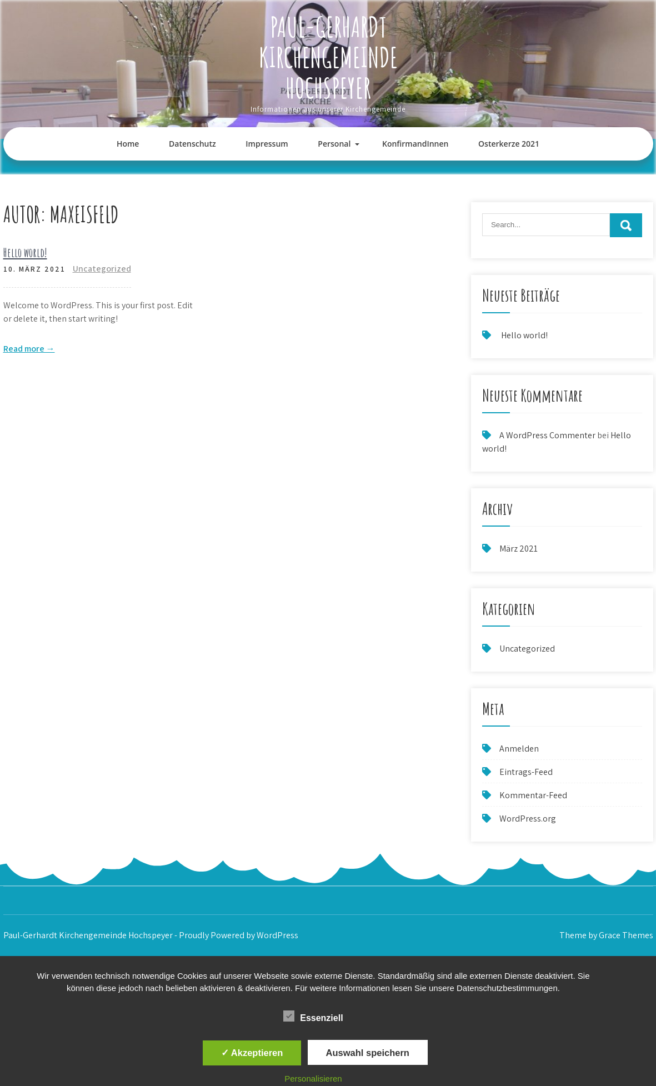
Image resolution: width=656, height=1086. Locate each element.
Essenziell (313, 1016)
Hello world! (25, 252)
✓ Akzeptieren (252, 1053)
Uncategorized (102, 268)
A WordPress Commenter (547, 435)
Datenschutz (192, 143)
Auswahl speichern (367, 1053)
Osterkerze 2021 (508, 143)
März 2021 (518, 548)
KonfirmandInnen (415, 143)
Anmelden (519, 748)
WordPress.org (527, 818)
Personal (334, 143)
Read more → (29, 348)
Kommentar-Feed (533, 795)
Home (128, 143)
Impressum (267, 143)
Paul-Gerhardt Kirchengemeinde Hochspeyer (328, 57)
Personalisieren (313, 1078)
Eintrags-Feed (526, 772)
